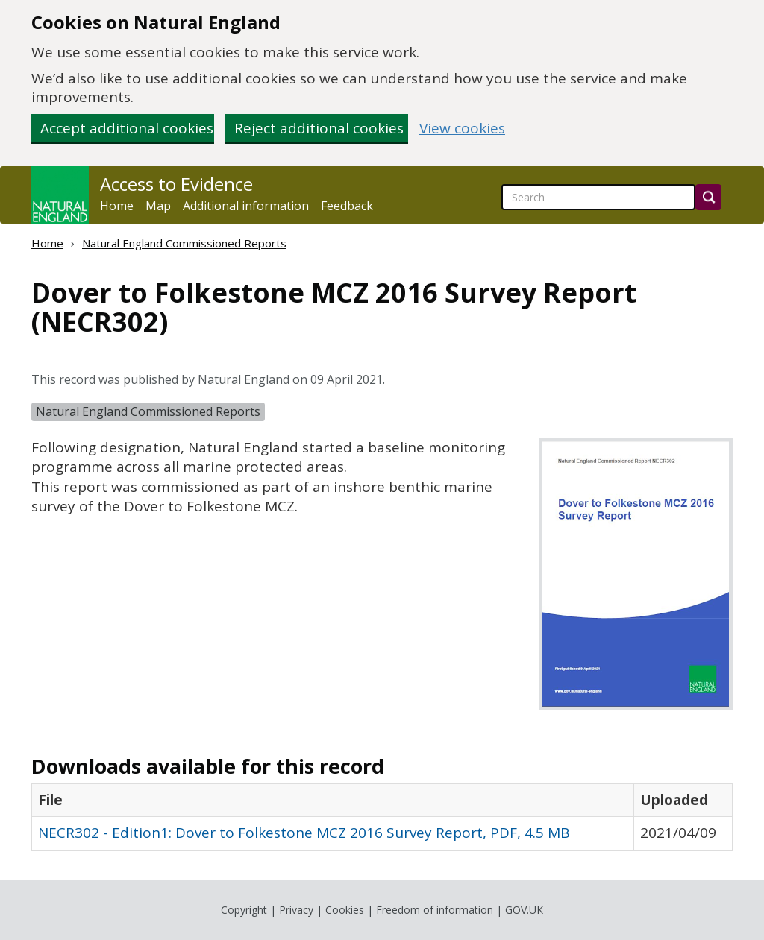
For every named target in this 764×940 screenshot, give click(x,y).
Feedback (347, 206)
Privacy (296, 910)
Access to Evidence (176, 184)
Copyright (244, 910)
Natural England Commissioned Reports (184, 243)
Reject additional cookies (319, 128)
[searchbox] (598, 197)
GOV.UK (524, 910)
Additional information (246, 206)
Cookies (344, 910)
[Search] (708, 197)
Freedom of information (434, 910)
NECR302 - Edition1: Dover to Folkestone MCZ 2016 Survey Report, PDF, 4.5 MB (304, 832)
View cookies (462, 129)
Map (158, 206)
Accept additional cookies (126, 128)
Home (117, 206)
